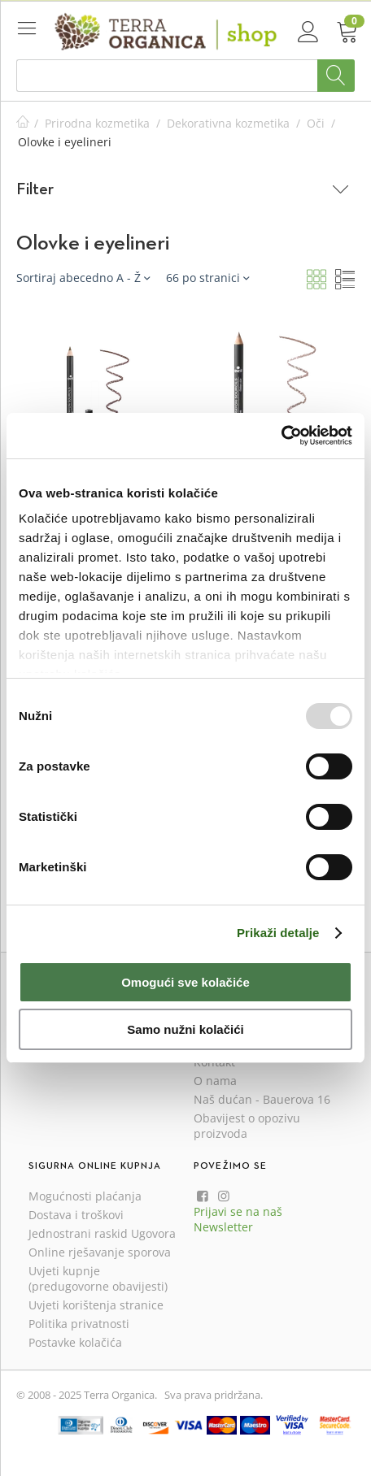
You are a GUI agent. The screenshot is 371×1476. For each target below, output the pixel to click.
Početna (22, 123)
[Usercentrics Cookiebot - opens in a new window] (281, 435)
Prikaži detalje (278, 933)
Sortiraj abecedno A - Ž (83, 277)
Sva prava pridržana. (213, 1394)
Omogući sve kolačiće (185, 982)
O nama (215, 1080)
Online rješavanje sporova (99, 1252)
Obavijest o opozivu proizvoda (247, 1125)
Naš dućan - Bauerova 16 (262, 1099)
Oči (316, 123)
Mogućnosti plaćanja (85, 1196)
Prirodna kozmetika (97, 123)
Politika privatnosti (78, 1323)
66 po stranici (207, 277)
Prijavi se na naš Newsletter (238, 1219)
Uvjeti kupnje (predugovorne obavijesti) (98, 1278)
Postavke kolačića (75, 1342)
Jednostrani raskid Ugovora (102, 1233)
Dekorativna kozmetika (228, 123)
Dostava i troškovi (76, 1214)
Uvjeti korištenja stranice (96, 1305)
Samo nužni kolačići (185, 1029)
